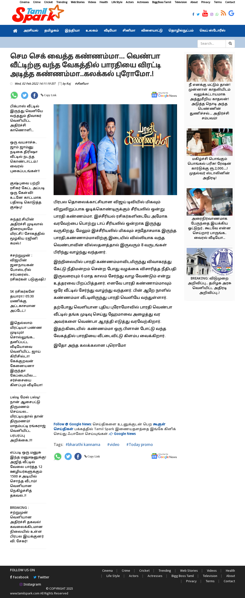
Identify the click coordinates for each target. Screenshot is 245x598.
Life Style (116, 2)
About (194, 2)
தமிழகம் (51, 31)
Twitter (41, 578)
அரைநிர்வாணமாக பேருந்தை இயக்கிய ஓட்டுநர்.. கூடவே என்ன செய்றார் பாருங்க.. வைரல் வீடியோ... (209, 228)
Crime (36, 2)
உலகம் (92, 31)
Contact (230, 2)
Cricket (48, 2)
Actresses (143, 2)
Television (181, 2)
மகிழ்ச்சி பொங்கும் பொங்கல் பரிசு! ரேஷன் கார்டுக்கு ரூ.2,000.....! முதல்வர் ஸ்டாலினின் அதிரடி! (209, 168)
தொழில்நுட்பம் (181, 31)
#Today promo (139, 444)
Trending (61, 2)
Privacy (205, 2)
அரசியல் (30, 31)
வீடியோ (110, 31)
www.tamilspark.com (24, 593)
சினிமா (128, 31)
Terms (218, 2)
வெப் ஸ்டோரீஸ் (212, 31)
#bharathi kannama (83, 444)
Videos (92, 2)
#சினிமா (82, 84)
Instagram (30, 585)
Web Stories (77, 2)
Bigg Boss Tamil (161, 2)
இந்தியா (72, 31)
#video (112, 444)
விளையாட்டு (151, 31)
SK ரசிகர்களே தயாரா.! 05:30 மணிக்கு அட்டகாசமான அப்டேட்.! (23, 301)
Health (104, 2)
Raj (68, 84)
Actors (130, 2)
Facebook (19, 578)
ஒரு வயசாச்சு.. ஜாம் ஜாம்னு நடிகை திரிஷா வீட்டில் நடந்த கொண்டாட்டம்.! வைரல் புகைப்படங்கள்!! (25, 157)
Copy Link (49, 95)
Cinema (24, 2)
